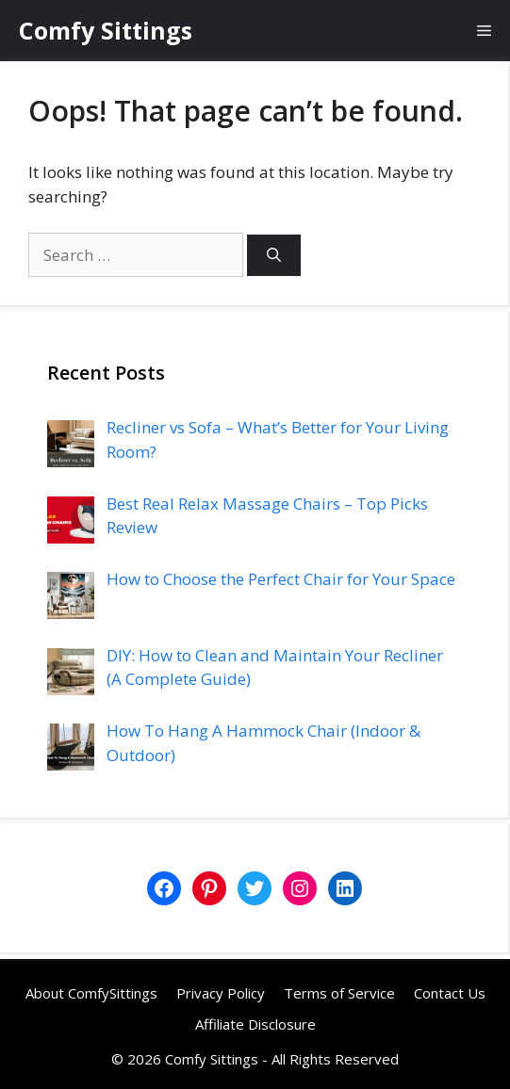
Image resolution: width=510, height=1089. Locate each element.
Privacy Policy (220, 992)
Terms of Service (339, 992)
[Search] (274, 256)
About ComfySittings (91, 992)
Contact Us (449, 992)
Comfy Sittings (105, 30)
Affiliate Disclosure (255, 1024)
